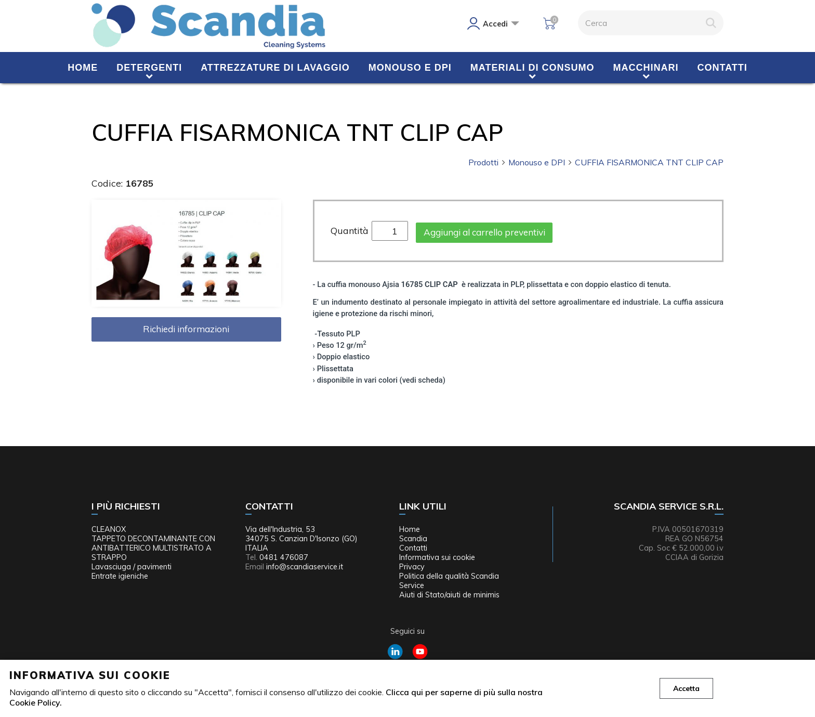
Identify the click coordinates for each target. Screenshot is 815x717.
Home (83, 67)
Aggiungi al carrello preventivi (484, 232)
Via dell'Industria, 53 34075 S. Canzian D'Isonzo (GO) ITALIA (301, 539)
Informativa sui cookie (437, 557)
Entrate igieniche (119, 576)
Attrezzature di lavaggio (275, 67)
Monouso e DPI (410, 67)
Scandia (413, 538)
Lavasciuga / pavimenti (131, 566)
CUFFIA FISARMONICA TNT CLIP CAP (649, 162)
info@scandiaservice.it (304, 566)
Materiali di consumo (532, 67)
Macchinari (646, 67)
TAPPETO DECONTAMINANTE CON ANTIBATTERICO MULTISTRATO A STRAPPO (153, 548)
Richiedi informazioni (186, 328)
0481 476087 (283, 557)
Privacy (412, 566)
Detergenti (149, 67)
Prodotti (487, 162)
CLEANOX (108, 529)
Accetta (686, 688)
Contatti (722, 67)
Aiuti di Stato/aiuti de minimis (449, 594)
